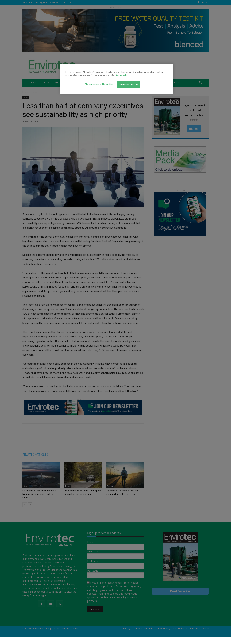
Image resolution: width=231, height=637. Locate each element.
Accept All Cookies (128, 84)
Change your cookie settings (100, 84)
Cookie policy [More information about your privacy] (122, 75)
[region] (116, 79)
